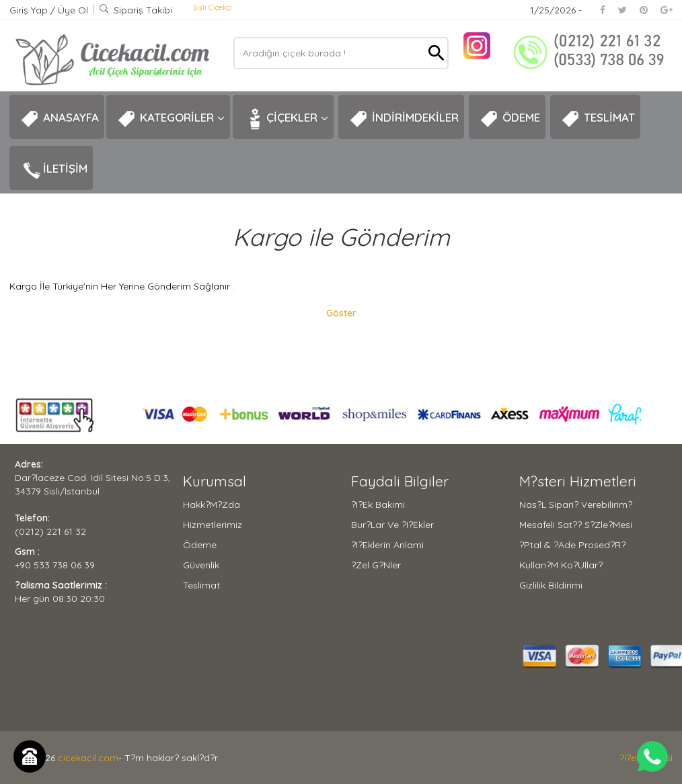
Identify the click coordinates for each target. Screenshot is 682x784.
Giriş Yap (29, 10)
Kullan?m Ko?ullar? (561, 565)
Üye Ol (73, 10)
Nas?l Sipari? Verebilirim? (575, 504)
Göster (341, 313)
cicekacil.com (88, 758)
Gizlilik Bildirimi (550, 585)
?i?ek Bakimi (378, 504)
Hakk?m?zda (211, 504)
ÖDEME (510, 119)
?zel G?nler (376, 565)
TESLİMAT (598, 119)
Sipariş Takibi (135, 10)
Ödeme (200, 545)
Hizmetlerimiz (212, 525)
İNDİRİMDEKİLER (404, 119)
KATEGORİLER (171, 119)
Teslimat (201, 585)
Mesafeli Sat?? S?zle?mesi (575, 525)
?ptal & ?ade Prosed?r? (572, 545)
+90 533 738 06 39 (55, 565)
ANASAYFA (59, 119)
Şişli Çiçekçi (212, 7)
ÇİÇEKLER (285, 119)
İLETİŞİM (53, 170)
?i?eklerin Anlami (387, 545)
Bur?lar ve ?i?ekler (392, 525)
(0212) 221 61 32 (50, 531)
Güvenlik (201, 565)
